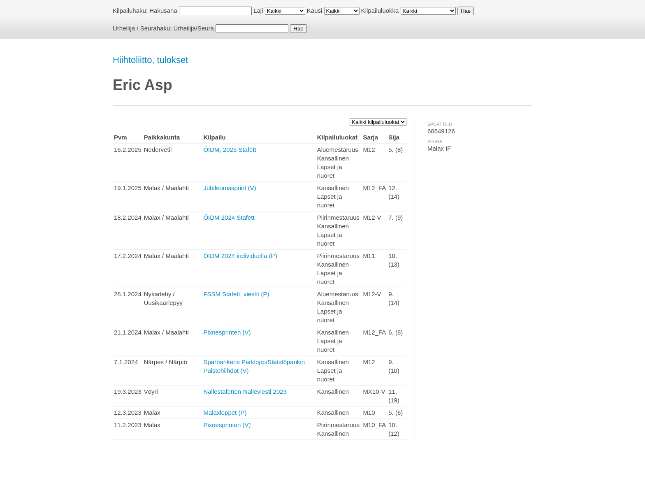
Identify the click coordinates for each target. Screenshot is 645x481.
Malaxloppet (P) (224, 412)
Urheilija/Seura (194, 28)
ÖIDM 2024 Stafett (228, 217)
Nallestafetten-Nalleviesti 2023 (245, 391)
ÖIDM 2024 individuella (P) (240, 255)
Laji (258, 10)
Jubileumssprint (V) (229, 187)
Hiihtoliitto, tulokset (150, 60)
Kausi (314, 10)
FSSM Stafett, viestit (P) (236, 293)
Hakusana (163, 10)
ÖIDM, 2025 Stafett (229, 149)
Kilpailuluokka (380, 10)
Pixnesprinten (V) (227, 332)
